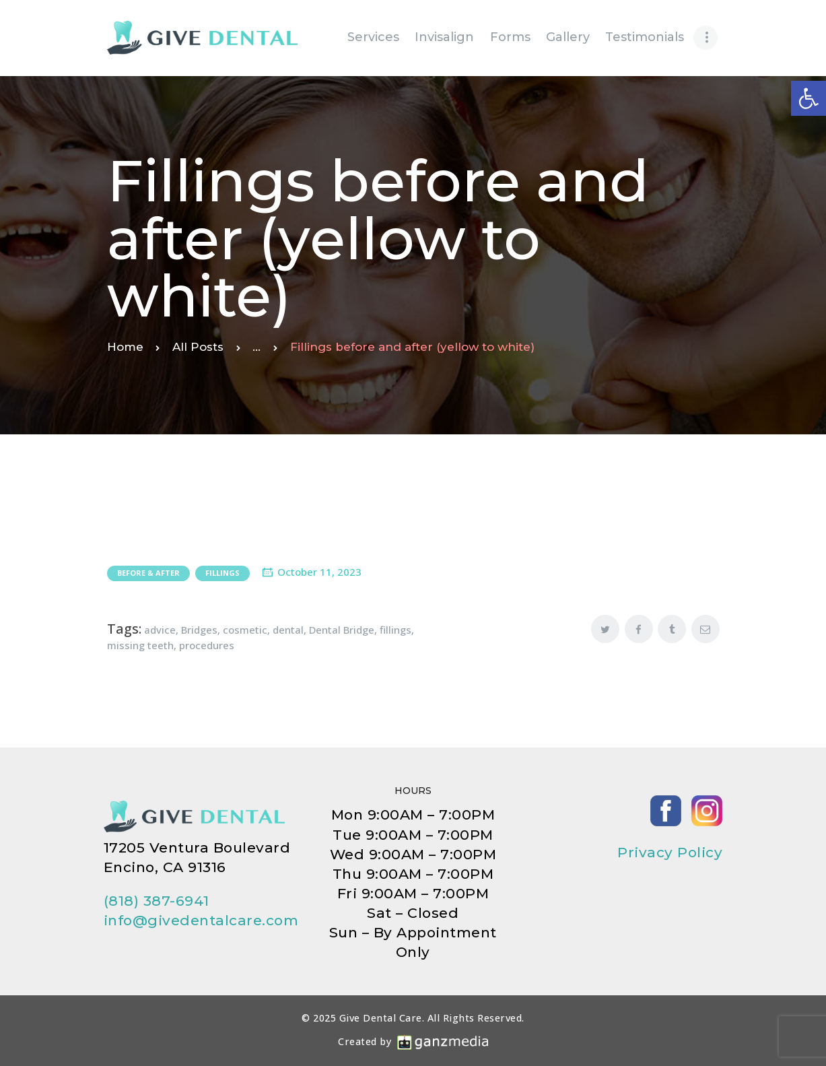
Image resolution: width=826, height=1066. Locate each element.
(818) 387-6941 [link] (156, 900)
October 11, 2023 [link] (319, 571)
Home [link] (125, 347)
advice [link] (160, 629)
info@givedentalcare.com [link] (201, 920)
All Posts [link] (197, 347)
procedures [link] (206, 645)
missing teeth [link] (140, 645)
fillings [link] (395, 629)
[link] (808, 98)
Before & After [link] (148, 573)
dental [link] (288, 629)
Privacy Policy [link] (669, 852)
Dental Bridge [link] (341, 629)
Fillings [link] (222, 573)
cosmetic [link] (245, 629)
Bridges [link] (199, 629)
